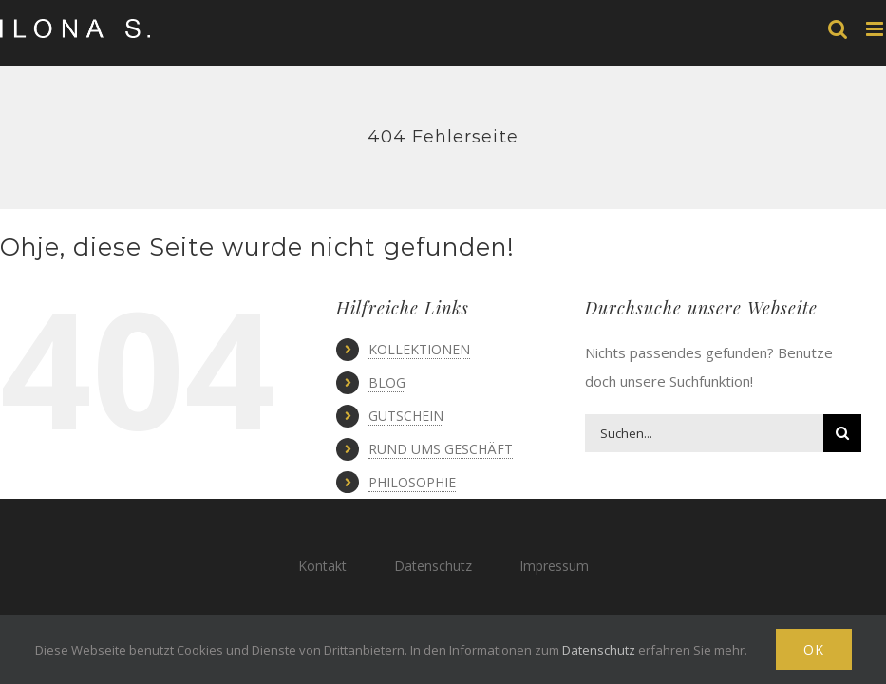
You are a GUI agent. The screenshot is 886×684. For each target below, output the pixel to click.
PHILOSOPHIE (412, 482)
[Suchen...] (704, 433)
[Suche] (842, 433)
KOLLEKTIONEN (419, 349)
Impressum (554, 566)
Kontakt (322, 566)
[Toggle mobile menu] (876, 29)
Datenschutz (433, 566)
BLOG (386, 382)
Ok (813, 649)
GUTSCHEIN (405, 416)
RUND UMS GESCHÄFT (440, 449)
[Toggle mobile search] (837, 29)
